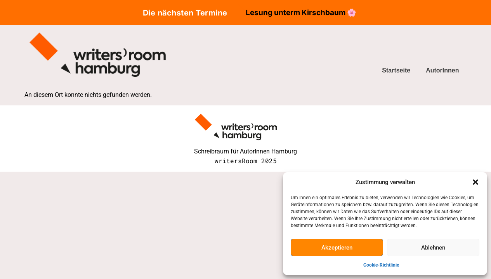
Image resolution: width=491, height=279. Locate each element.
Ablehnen (433, 247)
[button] (475, 182)
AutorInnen (442, 70)
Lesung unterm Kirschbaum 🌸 (301, 12)
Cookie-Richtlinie (381, 265)
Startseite (396, 70)
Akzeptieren (336, 247)
